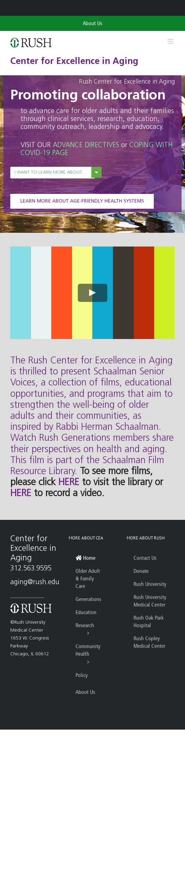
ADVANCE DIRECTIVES (86, 145)
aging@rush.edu (34, 582)
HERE (68, 483)
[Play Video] (92, 293)
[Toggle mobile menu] (171, 41)
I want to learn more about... (49, 172)
